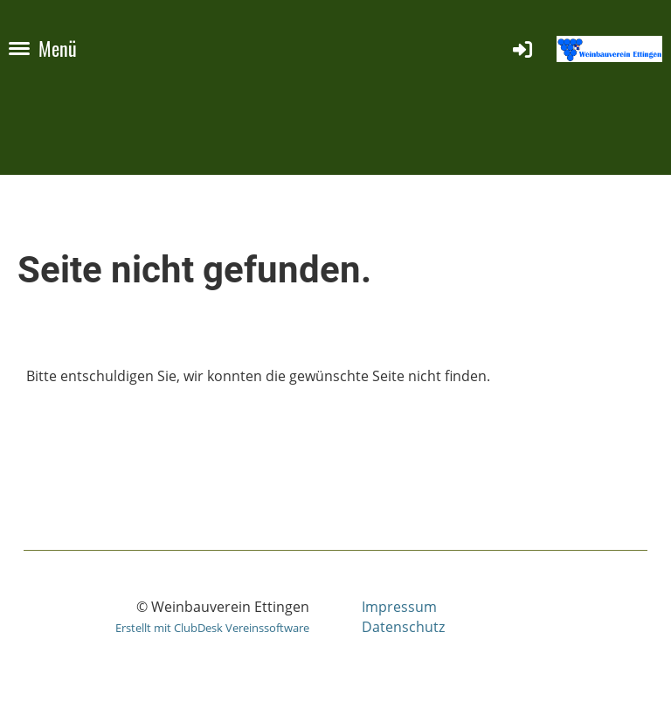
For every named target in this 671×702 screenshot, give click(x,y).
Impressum (399, 606)
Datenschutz (403, 626)
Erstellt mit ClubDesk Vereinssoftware (212, 628)
